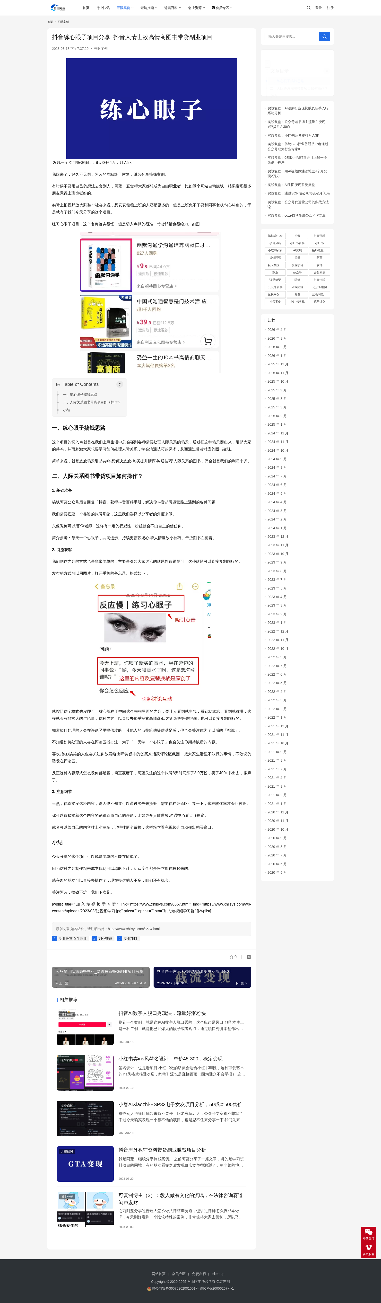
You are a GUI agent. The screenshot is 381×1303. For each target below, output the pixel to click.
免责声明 (199, 1274)
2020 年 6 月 (277, 857)
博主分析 (67, 1014)
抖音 (297, 229)
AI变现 (297, 243)
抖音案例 (275, 295)
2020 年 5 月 (277, 866)
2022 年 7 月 (277, 659)
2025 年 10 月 (278, 375)
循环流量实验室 (321, 243)
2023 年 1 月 (277, 616)
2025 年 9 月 (277, 383)
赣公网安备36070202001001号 (175, 1288)
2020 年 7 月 (277, 848)
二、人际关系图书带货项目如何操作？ (92, 402)
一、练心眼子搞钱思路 (80, 394)
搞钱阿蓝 (275, 251)
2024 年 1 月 (277, 521)
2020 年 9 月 (277, 831)
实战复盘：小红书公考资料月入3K (293, 128)
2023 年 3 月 (277, 598)
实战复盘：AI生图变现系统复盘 (291, 178)
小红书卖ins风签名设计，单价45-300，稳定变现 (171, 1058)
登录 (318, 8)
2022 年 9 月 (277, 650)
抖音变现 (319, 272)
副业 (275, 265)
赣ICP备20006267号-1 (217, 1288)
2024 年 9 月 (277, 452)
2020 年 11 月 (278, 814)
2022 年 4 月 (277, 685)
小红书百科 (297, 236)
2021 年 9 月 (277, 745)
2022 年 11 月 (278, 633)
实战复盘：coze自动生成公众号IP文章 (297, 209)
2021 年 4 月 (277, 771)
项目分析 (275, 236)
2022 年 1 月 (277, 711)
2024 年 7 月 (277, 469)
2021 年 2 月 (277, 788)
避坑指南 (147, 8)
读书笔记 (275, 272)
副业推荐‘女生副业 (73, 939)
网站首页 (158, 1274)
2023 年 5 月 (277, 581)
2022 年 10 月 (278, 641)
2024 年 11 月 (278, 435)
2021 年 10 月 (278, 736)
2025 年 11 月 (278, 366)
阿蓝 (319, 251)
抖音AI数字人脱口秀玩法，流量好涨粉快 (162, 1013)
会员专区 (220, 8)
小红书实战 (297, 295)
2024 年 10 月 (278, 443)
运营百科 (171, 8)
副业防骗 (297, 280)
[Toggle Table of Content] (119, 384)
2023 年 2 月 (277, 607)
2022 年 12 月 (278, 624)
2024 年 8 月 (277, 461)
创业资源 (195, 8)
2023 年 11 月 (278, 538)
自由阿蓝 (194, 1282)
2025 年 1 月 (277, 418)
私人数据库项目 (277, 258)
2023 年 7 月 (277, 573)
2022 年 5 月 (277, 676)
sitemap (218, 1274)
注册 (330, 8)
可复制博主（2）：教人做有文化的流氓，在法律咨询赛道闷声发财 (181, 1199)
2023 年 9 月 (277, 555)
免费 (297, 287)
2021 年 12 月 (278, 719)
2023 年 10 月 (278, 547)
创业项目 (297, 258)
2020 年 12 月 (278, 805)
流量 (297, 251)
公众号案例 (319, 280)
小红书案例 (275, 243)
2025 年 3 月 (277, 400)
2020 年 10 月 (278, 822)
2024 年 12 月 (278, 426)
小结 (66, 410)
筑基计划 (319, 295)
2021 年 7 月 (277, 762)
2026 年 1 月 (277, 349)
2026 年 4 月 (277, 323)
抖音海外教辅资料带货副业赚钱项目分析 (162, 1150)
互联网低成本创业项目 (321, 287)
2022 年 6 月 (277, 667)
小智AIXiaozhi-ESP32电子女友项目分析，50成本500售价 (180, 1104)
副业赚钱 (105, 939)
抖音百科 (319, 229)
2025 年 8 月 (277, 392)
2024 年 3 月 (277, 504)
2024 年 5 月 (277, 486)
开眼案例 (123, 8)
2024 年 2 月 (277, 512)
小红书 (319, 236)
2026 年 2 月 (277, 340)
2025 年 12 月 (278, 357)
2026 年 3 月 (277, 332)
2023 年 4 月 (277, 590)
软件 (319, 258)
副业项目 (130, 939)
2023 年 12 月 (278, 530)
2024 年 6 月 (277, 478)
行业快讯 (103, 8)
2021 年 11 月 (278, 728)
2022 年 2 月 (277, 702)
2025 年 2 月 (277, 409)
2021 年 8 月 (277, 754)
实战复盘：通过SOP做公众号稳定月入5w (299, 186)
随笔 (297, 272)
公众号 (297, 265)
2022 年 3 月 (277, 693)
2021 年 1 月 (277, 797)
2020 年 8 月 (277, 840)
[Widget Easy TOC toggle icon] (326, 64)
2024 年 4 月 (277, 495)
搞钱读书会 (275, 229)
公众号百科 (275, 280)
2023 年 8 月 (277, 564)
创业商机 (67, 1060)
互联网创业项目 (277, 287)
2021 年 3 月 (277, 779)
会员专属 (319, 265)
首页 (86, 8)
